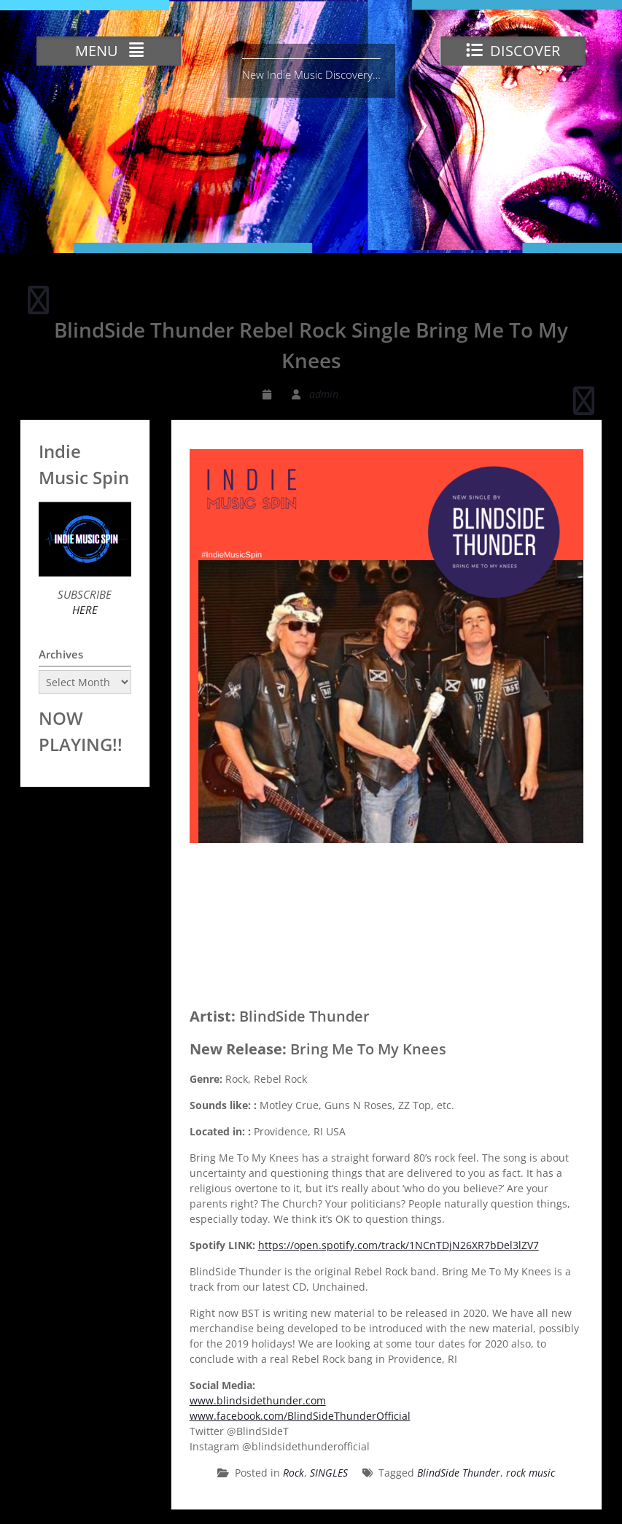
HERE (85, 609)
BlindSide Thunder (458, 1473)
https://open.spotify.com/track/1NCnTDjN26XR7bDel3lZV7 (398, 1245)
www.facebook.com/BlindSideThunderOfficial (300, 1416)
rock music (530, 1473)
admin (323, 394)
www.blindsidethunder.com (258, 1400)
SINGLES (329, 1473)
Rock (293, 1473)
